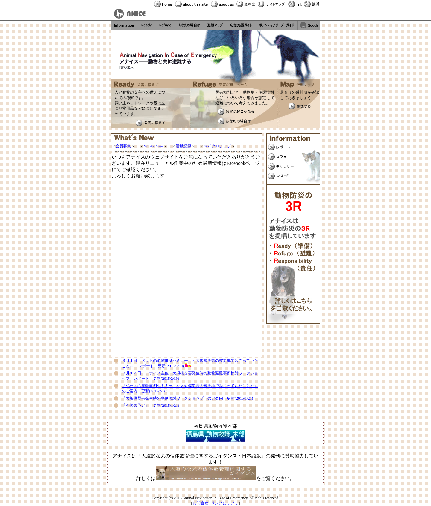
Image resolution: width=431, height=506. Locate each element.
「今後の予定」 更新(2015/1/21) (150, 405)
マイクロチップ (217, 146)
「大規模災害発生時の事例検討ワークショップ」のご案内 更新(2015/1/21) (187, 398)
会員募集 (123, 146)
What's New (153, 146)
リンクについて (224, 503)
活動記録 (183, 146)
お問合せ (200, 503)
